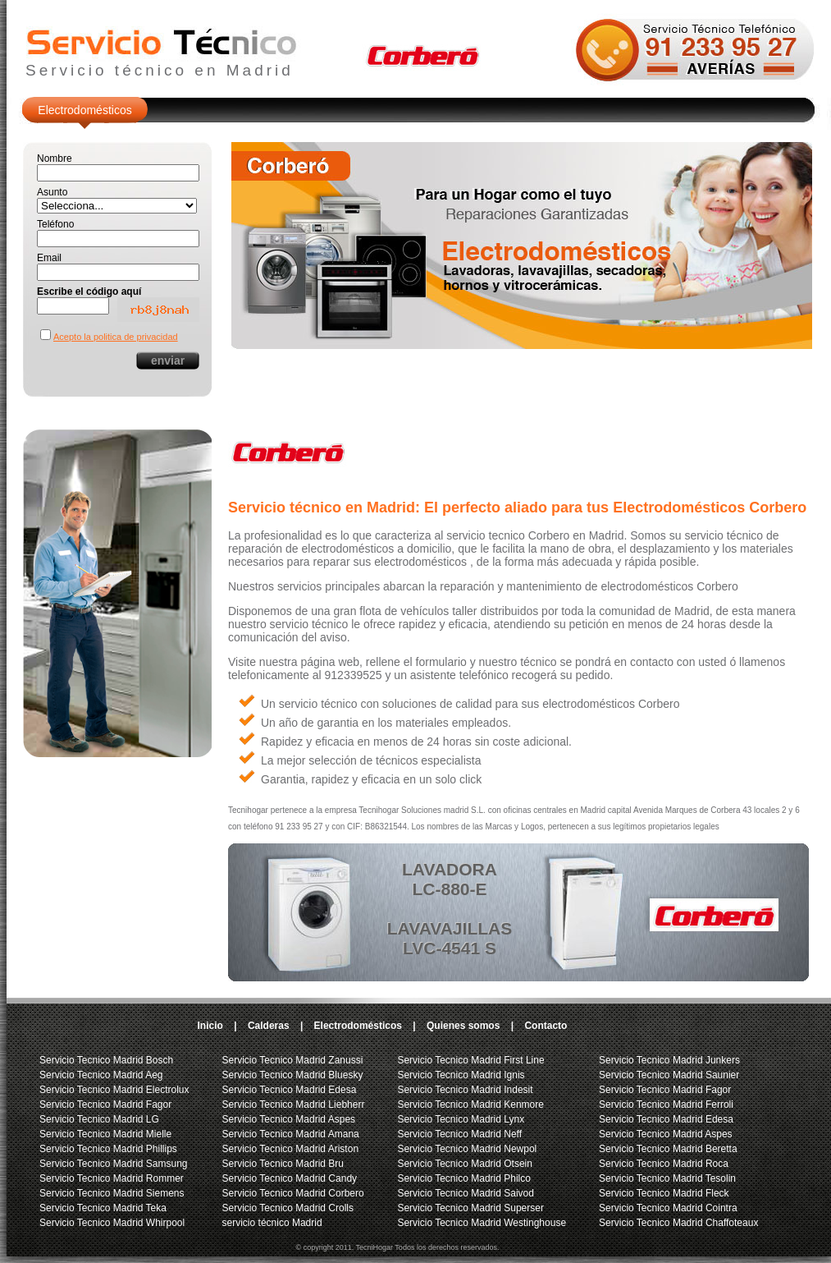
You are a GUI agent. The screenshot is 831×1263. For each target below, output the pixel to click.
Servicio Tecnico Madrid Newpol (466, 1149)
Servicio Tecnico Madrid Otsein (464, 1163)
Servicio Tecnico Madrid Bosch (106, 1060)
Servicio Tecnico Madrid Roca (663, 1163)
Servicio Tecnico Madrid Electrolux (114, 1089)
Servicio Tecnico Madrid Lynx (460, 1119)
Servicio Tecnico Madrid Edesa (289, 1089)
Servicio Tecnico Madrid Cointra (668, 1208)
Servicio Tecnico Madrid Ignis (460, 1075)
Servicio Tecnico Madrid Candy (290, 1178)
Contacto (545, 1025)
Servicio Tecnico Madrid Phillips (108, 1149)
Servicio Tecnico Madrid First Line (470, 1060)
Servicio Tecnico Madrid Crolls (288, 1208)
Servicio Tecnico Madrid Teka (103, 1208)
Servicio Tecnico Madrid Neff (459, 1134)
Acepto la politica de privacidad (115, 337)
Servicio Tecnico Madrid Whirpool (112, 1223)
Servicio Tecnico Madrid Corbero (293, 1193)
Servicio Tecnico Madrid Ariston (290, 1149)
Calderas (269, 1025)
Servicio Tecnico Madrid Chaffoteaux (678, 1223)
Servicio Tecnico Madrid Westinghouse (481, 1223)
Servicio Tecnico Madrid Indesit (464, 1089)
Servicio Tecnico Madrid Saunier (669, 1075)
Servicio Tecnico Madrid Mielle (105, 1134)
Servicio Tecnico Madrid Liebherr (293, 1104)
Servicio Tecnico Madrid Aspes (289, 1119)
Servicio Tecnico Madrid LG (99, 1119)
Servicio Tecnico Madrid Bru (283, 1163)
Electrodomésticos (84, 110)
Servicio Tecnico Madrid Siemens (112, 1193)
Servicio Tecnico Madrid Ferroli (666, 1104)
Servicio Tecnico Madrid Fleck (664, 1193)
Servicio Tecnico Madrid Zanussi (292, 1060)
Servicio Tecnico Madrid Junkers (669, 1060)
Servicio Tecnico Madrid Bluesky (292, 1075)
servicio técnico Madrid (272, 1223)
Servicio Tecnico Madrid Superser (470, 1208)
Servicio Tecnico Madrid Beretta (668, 1149)
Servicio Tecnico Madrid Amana (290, 1134)
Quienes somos (463, 1025)
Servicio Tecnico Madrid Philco (464, 1178)
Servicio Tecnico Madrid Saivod (465, 1193)
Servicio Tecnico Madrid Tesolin (667, 1178)
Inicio (210, 1025)
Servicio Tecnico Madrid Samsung (113, 1163)
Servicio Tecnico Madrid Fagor (105, 1104)
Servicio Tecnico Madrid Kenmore (470, 1104)
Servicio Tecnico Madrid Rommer (111, 1178)
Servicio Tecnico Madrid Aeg (101, 1075)
